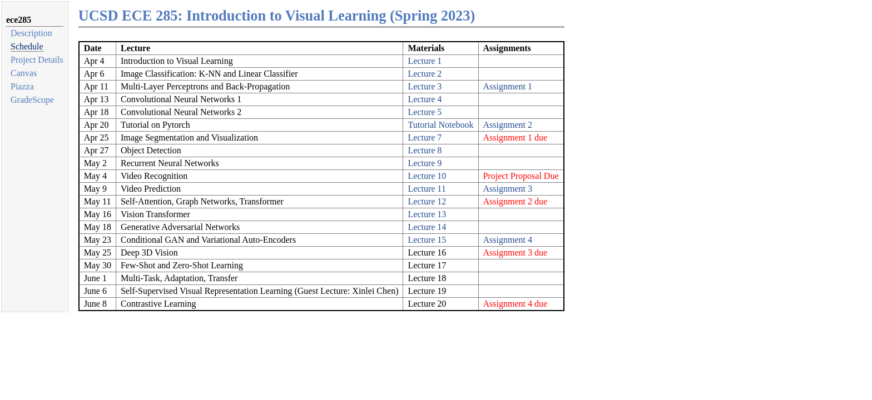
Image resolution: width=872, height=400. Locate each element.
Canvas (24, 73)
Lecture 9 (425, 163)
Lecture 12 (427, 201)
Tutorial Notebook (440, 124)
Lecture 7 (425, 137)
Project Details (37, 59)
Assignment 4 (507, 239)
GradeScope (32, 99)
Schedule (27, 46)
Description (31, 33)
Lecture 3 (425, 86)
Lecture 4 (425, 99)
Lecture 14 (427, 227)
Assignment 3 (507, 188)
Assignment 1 (507, 86)
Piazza (22, 86)
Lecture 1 (425, 61)
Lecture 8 (425, 150)
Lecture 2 (425, 73)
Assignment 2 (507, 124)
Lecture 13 (427, 214)
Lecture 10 (427, 176)
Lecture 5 (425, 112)
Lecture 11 (426, 188)
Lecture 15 (427, 239)
